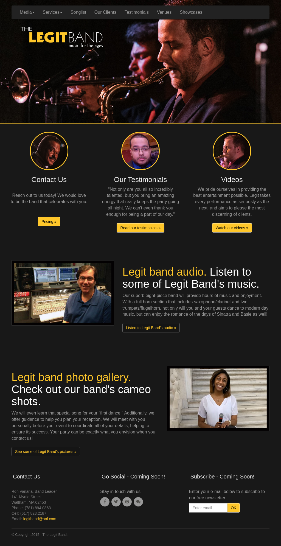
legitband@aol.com (39, 519)
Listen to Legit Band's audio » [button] (151, 328)
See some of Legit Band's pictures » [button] (46, 451)
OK (233, 508)
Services (52, 12)
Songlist (78, 12)
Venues (164, 12)
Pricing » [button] (48, 221)
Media (27, 12)
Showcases (191, 12)
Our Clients (105, 12)
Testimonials (137, 12)
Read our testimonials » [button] (140, 228)
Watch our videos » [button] (232, 228)
